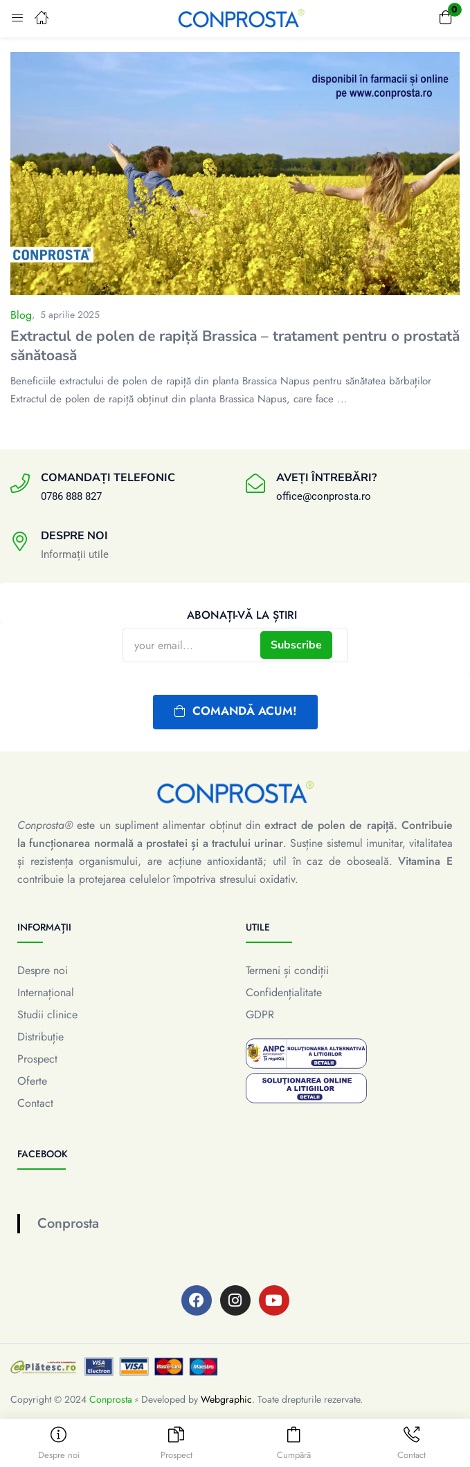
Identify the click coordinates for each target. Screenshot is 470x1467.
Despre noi (42, 970)
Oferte (32, 1081)
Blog (21, 315)
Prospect (37, 1059)
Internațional (45, 992)
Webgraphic (226, 1399)
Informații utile (75, 554)
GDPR (260, 1014)
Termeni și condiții (287, 970)
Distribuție (40, 1037)
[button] (445, 18)
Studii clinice (47, 1014)
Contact (35, 1103)
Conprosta (68, 1223)
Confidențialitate (284, 992)
